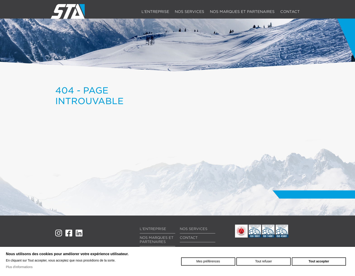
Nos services (189, 12)
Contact (290, 12)
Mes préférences (208, 261)
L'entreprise (155, 12)
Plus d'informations (19, 267)
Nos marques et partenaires (242, 12)
